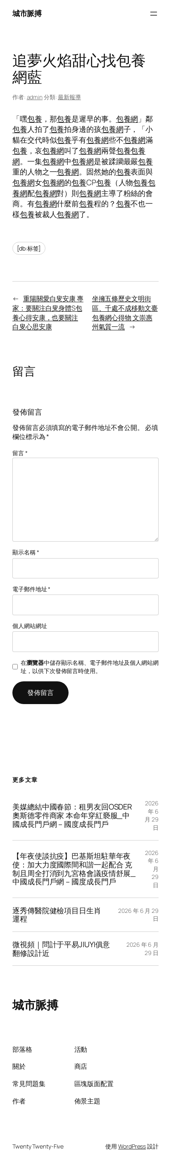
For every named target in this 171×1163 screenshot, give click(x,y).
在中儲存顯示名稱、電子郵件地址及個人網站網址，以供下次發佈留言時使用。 (90, 667)
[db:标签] (29, 248)
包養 (34, 118)
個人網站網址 (29, 626)
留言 (20, 453)
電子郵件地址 (31, 589)
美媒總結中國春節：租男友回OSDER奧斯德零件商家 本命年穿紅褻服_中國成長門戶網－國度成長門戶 (72, 815)
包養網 (127, 118)
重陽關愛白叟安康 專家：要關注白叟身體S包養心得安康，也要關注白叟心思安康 (47, 312)
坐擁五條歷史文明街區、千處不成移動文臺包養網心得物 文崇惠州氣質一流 (125, 312)
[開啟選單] (154, 14)
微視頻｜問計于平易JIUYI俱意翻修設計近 (61, 948)
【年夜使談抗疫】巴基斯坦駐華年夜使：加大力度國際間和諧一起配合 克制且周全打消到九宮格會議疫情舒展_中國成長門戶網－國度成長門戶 (73, 869)
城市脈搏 (26, 13)
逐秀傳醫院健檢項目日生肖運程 (56, 914)
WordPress (132, 1146)
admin (35, 97)
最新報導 (69, 97)
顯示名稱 (25, 552)
